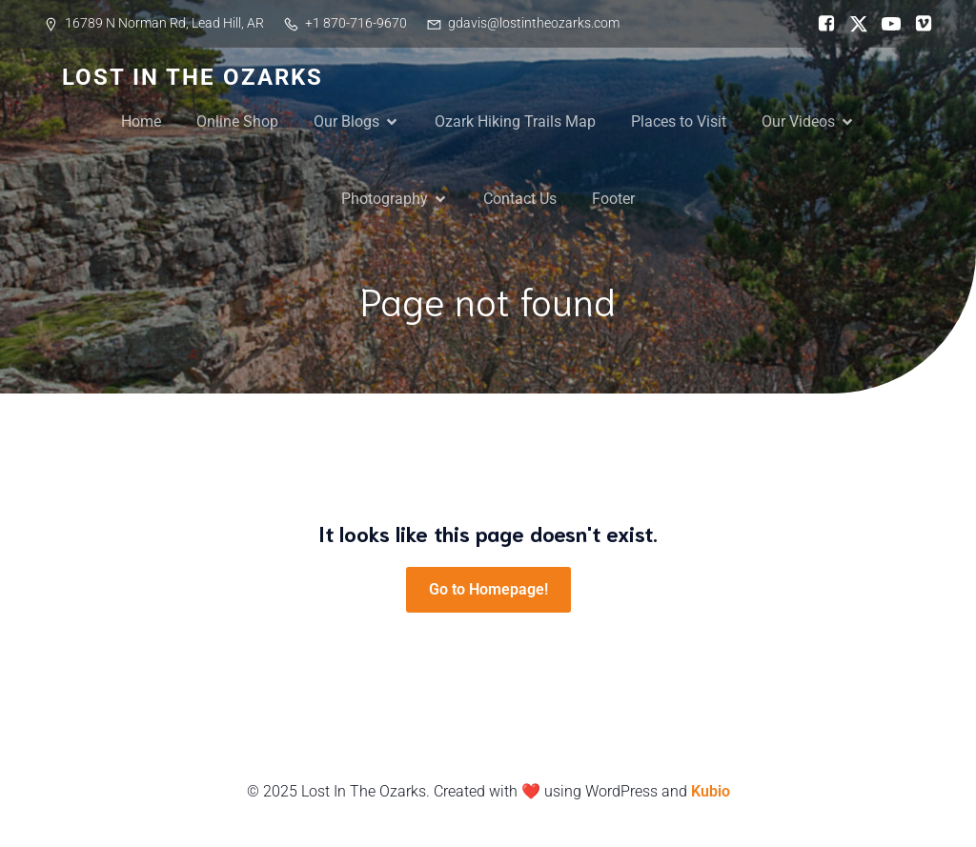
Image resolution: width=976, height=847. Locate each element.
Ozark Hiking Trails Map (515, 121)
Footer (613, 199)
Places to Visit (678, 121)
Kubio (710, 791)
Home (141, 121)
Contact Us (520, 199)
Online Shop (237, 121)
